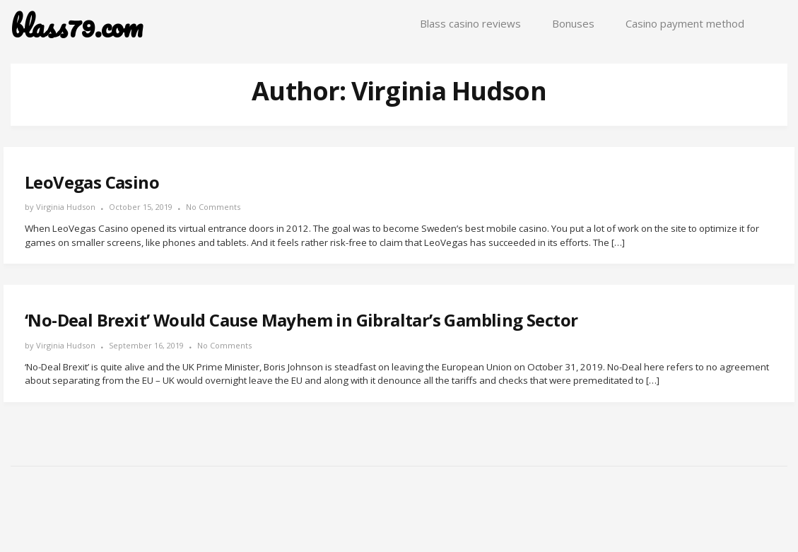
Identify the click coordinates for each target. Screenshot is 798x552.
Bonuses (573, 23)
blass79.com (77, 26)
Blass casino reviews (470, 23)
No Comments (213, 206)
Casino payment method (685, 23)
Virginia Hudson (65, 206)
